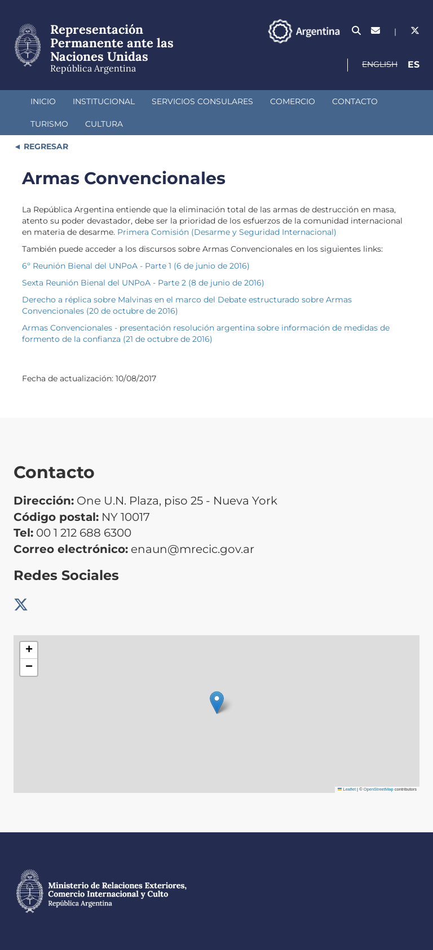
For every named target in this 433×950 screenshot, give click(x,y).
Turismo (49, 124)
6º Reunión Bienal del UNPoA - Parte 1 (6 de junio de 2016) (136, 266)
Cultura (104, 124)
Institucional (104, 101)
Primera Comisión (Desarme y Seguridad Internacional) (227, 232)
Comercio (292, 101)
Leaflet (347, 789)
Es (413, 64)
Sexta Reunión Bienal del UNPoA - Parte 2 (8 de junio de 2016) (143, 283)
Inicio (43, 101)
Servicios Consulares (202, 101)
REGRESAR (44, 146)
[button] (217, 702)
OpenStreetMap (379, 789)
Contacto (355, 101)
